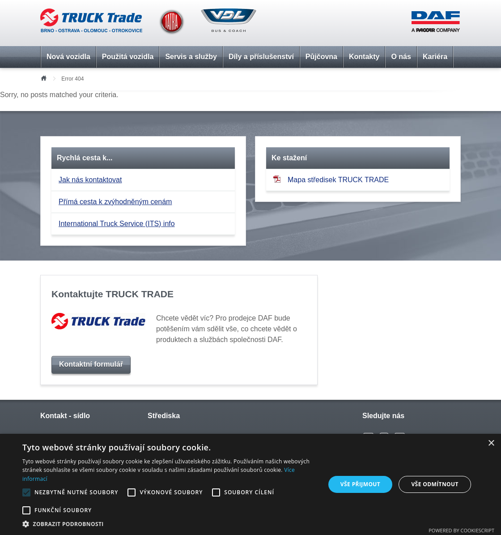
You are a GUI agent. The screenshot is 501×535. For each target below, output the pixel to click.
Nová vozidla (68, 56)
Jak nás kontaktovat (90, 180)
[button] (169, 523)
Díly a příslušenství (261, 56)
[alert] (250, 484)
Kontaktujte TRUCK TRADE (112, 294)
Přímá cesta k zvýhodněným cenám (115, 201)
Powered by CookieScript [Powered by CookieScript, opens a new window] (461, 530)
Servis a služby (191, 56)
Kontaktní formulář (91, 364)
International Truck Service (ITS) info (117, 223)
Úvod (43, 77)
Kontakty (364, 56)
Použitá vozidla (128, 56)
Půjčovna (321, 56)
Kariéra (435, 56)
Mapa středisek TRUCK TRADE (331, 179)
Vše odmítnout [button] (434, 484)
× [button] (491, 443)
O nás (401, 56)
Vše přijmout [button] (360, 484)
